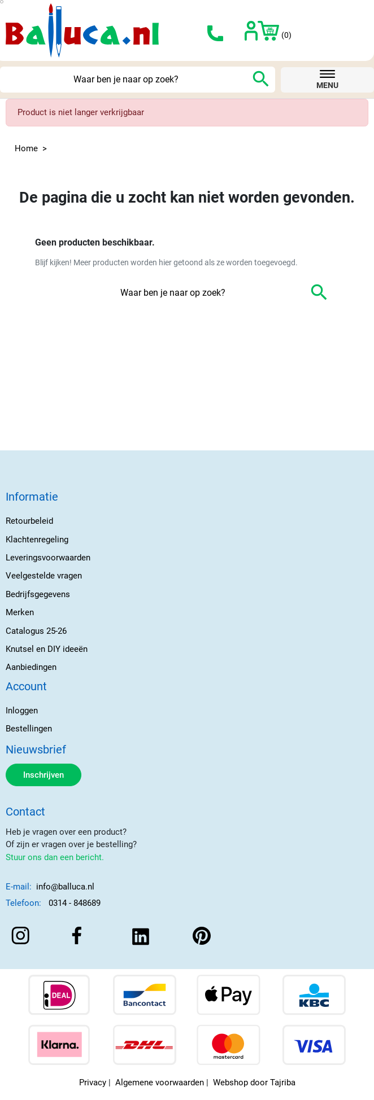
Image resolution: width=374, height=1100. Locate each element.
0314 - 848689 (75, 903)
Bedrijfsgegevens (38, 594)
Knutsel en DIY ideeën (47, 649)
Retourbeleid (29, 521)
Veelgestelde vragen (44, 576)
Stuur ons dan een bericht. (55, 857)
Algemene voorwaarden (159, 1082)
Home (26, 148)
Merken (20, 612)
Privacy (92, 1082)
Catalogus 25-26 (36, 631)
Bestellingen (29, 729)
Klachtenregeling (37, 539)
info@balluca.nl (65, 887)
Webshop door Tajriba (254, 1082)
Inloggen (22, 710)
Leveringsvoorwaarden (48, 558)
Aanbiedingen (31, 667)
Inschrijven (43, 775)
